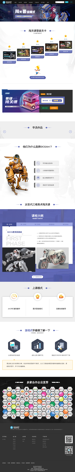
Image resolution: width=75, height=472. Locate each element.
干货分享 (37, 2)
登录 (67, 2)
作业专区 (31, 2)
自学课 (25, 2)
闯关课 (14, 443)
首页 (15, 2)
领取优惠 (45, 108)
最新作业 (33, 441)
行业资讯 (44, 443)
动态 (48, 2)
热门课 (20, 2)
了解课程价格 (37, 277)
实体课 (14, 441)
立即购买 (54, 108)
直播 (23, 441)
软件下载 (44, 445)
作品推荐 (33, 443)
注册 (71, 2)
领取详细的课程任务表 (37, 77)
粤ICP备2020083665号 (37, 466)
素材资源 (44, 441)
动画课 (14, 448)
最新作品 (33, 439)
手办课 (14, 445)
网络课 (14, 439)
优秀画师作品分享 (46, 439)
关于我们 (43, 2)
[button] (4, 131)
